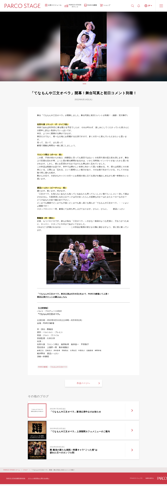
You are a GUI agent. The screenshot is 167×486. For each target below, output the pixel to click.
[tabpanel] (83, 46)
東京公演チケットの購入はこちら (52, 297)
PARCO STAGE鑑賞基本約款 (15, 478)
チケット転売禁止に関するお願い (38, 478)
